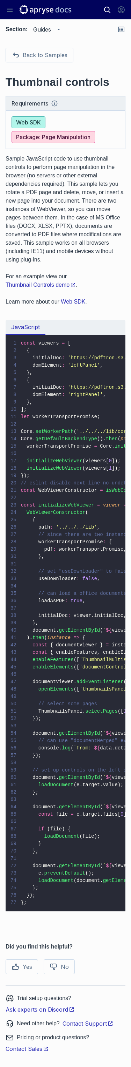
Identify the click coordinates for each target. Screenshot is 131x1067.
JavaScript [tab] (25, 327)
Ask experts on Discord (40, 1009)
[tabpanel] (65, 623)
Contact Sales (27, 1048)
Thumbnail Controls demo (41, 285)
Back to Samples (39, 55)
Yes (22, 967)
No (59, 967)
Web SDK (73, 302)
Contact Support (88, 1023)
